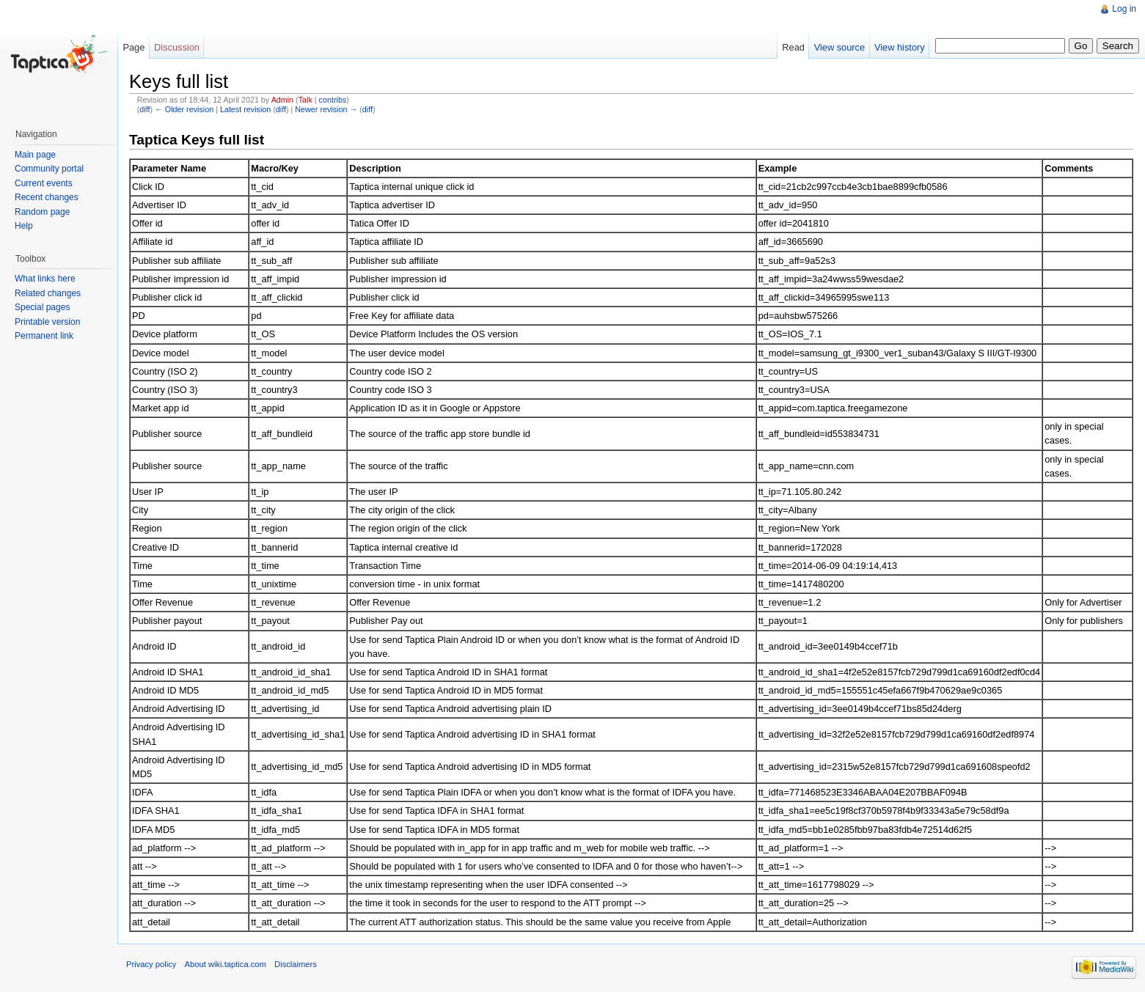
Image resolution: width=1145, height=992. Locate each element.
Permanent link (44, 336)
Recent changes (46, 197)
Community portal (49, 169)
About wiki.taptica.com (225, 964)
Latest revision (245, 109)
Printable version (47, 322)
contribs (333, 99)
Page (133, 47)
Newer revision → (326, 109)
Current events (44, 183)
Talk (305, 99)
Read (793, 47)
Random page (42, 212)
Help (24, 226)
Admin (282, 99)
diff (144, 109)
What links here (45, 278)
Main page (35, 155)
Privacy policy (151, 964)
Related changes (48, 293)
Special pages (42, 307)
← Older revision (184, 109)
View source (839, 47)
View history (899, 47)
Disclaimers (295, 964)
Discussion (177, 47)
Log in (1124, 9)
